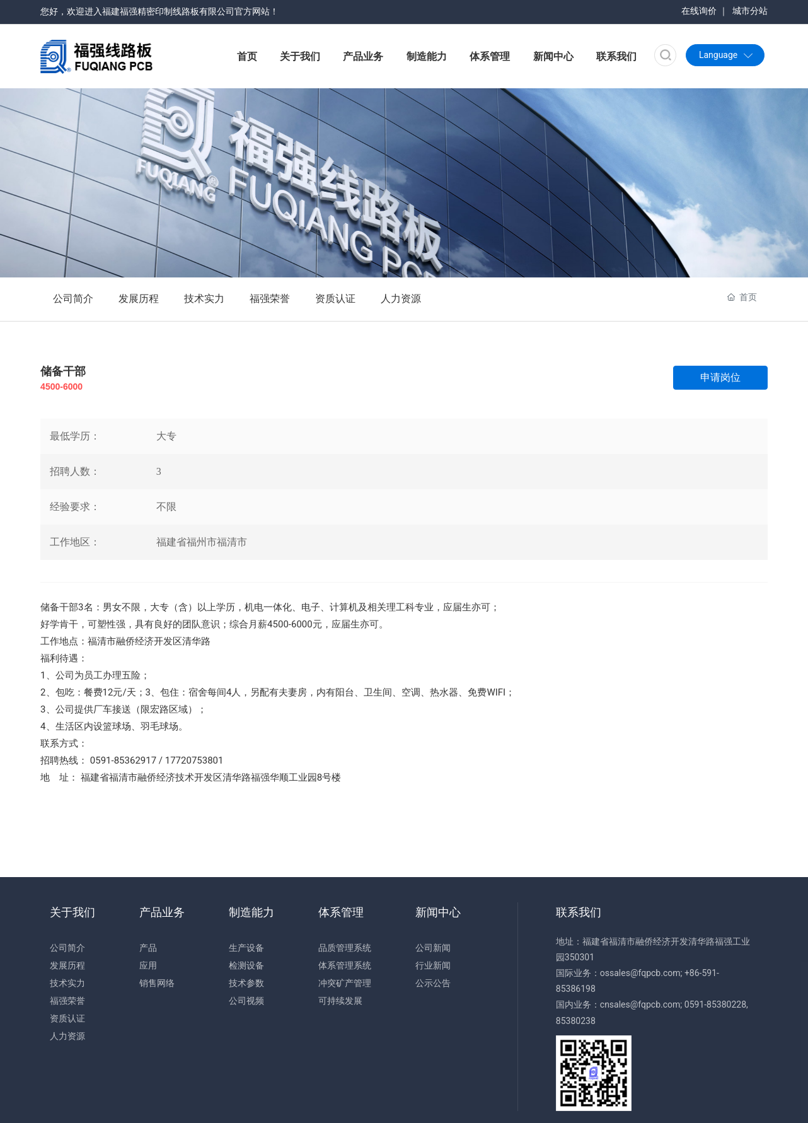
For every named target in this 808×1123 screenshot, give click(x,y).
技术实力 (204, 298)
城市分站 (750, 11)
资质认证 (335, 298)
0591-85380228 (715, 1004)
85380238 (576, 1021)
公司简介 (73, 298)
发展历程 (138, 298)
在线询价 (699, 11)
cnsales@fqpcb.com (640, 1004)
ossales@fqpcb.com (640, 973)
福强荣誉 (270, 298)
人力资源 (401, 298)
